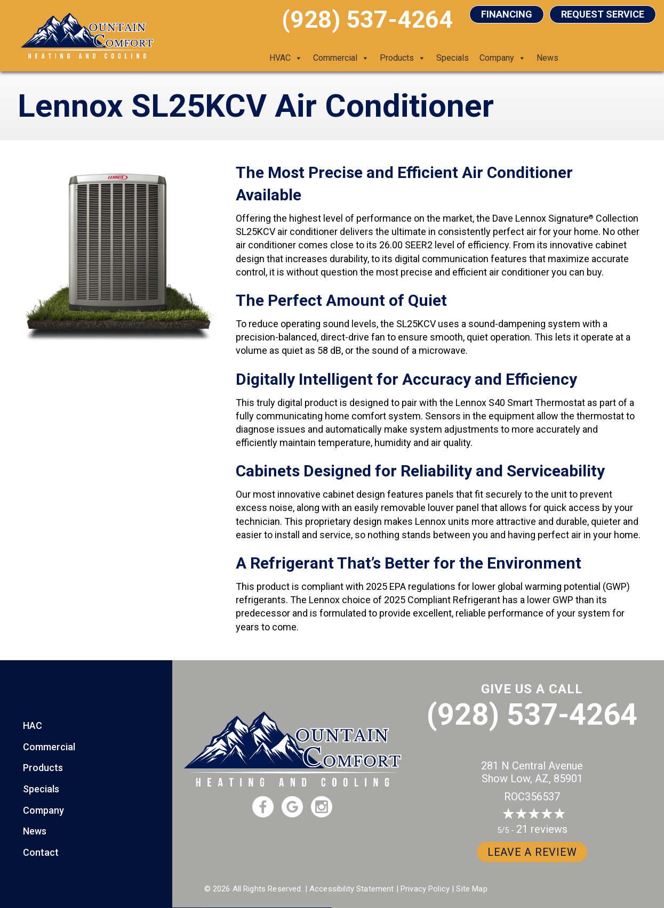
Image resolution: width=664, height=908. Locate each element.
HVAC (285, 58)
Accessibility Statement (351, 889)
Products (403, 58)
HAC (32, 725)
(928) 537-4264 (532, 714)
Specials (452, 58)
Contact (41, 852)
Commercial (341, 58)
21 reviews (541, 829)
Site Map (471, 889)
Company (502, 58)
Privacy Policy (425, 889)
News (547, 58)
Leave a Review (532, 852)
